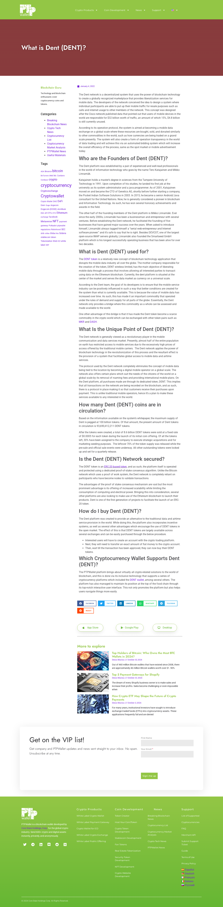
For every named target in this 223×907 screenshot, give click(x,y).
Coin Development (116, 10)
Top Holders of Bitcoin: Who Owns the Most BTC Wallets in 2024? (143, 655)
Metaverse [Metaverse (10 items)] (46, 221)
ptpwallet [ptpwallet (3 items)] (61, 225)
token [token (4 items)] (53, 237)
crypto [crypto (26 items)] (53, 179)
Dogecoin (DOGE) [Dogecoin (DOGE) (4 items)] (49, 209)
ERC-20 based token (115, 466)
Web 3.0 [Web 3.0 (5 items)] (56, 241)
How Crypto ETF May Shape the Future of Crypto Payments (144, 698)
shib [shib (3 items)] (42, 233)
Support (158, 10)
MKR (81, 321)
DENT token (90, 259)
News (141, 10)
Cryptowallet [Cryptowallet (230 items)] (52, 196)
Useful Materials (56, 155)
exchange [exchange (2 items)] (44, 217)
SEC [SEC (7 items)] (63, 229)
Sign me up (149, 775)
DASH (93, 321)
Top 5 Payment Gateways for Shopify (135, 675)
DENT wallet (137, 579)
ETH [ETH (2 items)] (54, 213)
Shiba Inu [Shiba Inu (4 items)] (54, 233)
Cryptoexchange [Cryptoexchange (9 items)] (49, 190)
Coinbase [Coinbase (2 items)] (44, 180)
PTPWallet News (56, 151)
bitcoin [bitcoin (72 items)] (57, 171)
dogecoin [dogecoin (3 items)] (55, 205)
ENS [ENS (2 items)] (42, 213)
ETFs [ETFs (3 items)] (50, 213)
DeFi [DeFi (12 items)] (60, 201)
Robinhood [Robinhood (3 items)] (56, 229)
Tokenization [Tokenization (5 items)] (46, 241)
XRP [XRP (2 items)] (47, 245)
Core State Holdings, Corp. (34, 828)
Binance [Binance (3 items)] (48, 171)
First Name (146, 738)
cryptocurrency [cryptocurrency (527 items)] (56, 185)
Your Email (147, 749)
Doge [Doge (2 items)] (48, 205)
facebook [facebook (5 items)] (53, 217)
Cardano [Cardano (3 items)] (61, 175)
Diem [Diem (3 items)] (43, 205)
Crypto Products (86, 10)
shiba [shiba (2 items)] (47, 233)
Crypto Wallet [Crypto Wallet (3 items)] (46, 201)
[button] (86, 603)
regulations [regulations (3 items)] (46, 229)
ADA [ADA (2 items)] (42, 171)
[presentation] (167, 765)
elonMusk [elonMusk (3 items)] (61, 209)
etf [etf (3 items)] (46, 213)
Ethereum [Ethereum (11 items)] (62, 212)
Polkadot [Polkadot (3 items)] (53, 225)
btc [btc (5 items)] (55, 175)
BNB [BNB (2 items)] (51, 176)
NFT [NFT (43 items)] (56, 221)
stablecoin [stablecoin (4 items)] (45, 237)
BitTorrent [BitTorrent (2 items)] (45, 176)
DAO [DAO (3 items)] (55, 201)
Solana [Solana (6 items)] (62, 233)
